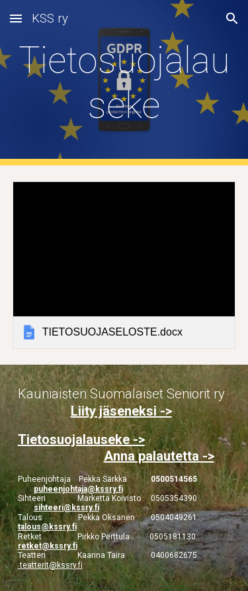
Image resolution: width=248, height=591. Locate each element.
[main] (124, 83)
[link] (124, 265)
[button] (16, 18)
